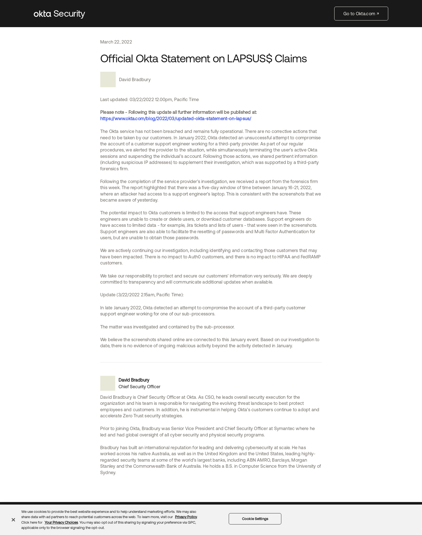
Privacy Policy (186, 517)
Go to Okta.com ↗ (361, 13)
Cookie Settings (255, 519)
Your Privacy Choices (61, 522)
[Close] (13, 519)
